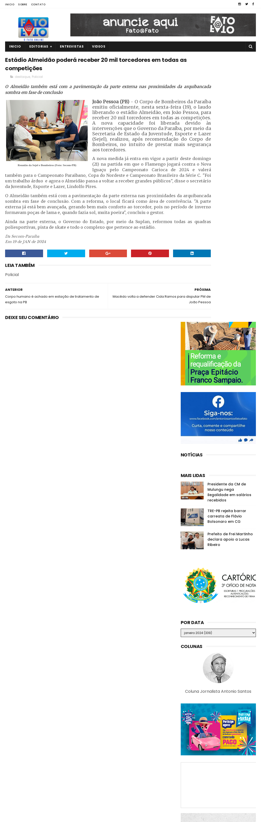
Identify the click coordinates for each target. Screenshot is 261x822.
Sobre (22, 4)
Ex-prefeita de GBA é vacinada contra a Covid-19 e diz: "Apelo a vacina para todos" (228, 790)
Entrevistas (72, 46)
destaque (22, 80)
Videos (98, 46)
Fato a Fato (46, 816)
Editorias (38, 46)
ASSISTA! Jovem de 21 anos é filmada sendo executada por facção (229, 738)
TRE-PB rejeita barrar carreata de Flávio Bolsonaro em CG (226, 250)
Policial (37, 80)
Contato (38, 4)
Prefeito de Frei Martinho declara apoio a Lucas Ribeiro (230, 273)
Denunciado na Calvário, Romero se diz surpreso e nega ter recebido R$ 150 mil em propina (228, 764)
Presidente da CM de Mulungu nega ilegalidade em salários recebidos (229, 226)
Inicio (9, 4)
